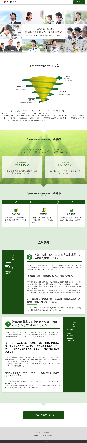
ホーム (38, 432)
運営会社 (36, 435)
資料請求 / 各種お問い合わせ (43, 415)
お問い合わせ (79, 2)
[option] (43, 33)
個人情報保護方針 (47, 435)
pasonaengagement (76, 7)
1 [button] (41, 45)
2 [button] (45, 45)
